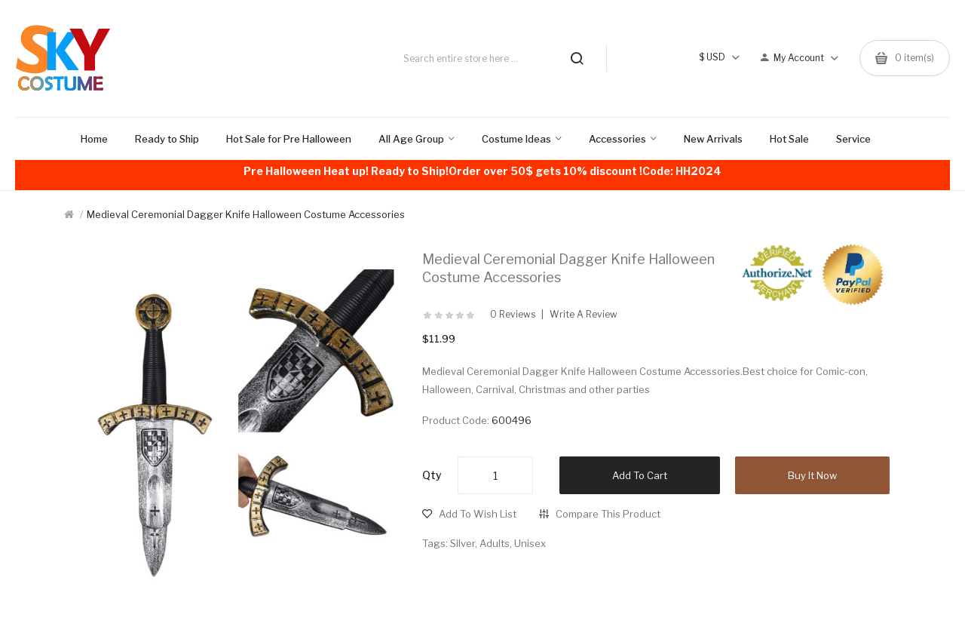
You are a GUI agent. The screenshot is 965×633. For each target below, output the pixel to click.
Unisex (530, 543)
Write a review (583, 314)
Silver (462, 543)
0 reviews (512, 314)
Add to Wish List (477, 514)
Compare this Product (608, 514)
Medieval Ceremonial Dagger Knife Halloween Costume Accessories (246, 214)
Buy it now (812, 475)
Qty (432, 475)
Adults (494, 543)
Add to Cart (639, 475)
